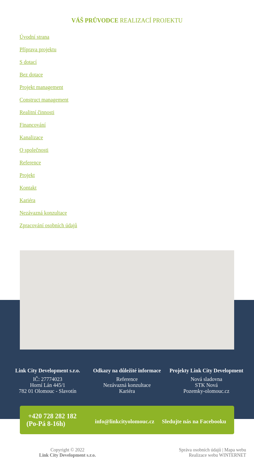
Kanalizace (31, 137)
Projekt (27, 175)
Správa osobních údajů (200, 449)
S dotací (28, 62)
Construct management (44, 100)
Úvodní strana (34, 37)
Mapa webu (235, 449)
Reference (30, 162)
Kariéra (27, 200)
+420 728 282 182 (52, 416)
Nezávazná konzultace (43, 213)
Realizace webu (203, 455)
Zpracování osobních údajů (48, 225)
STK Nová (206, 385)
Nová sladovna (206, 379)
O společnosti (34, 150)
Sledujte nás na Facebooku (194, 421)
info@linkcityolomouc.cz (124, 421)
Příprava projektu (38, 49)
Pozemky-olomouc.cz (206, 391)
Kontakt (28, 187)
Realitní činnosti (37, 112)
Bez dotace (31, 74)
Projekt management (41, 87)
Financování (33, 125)
